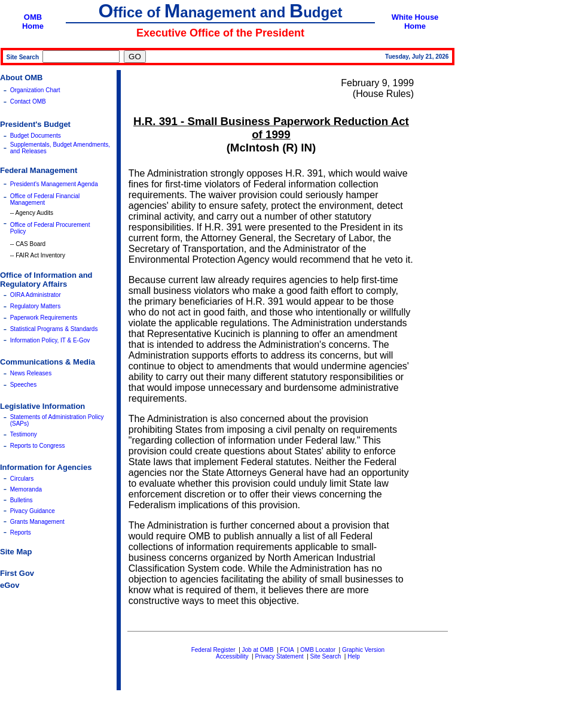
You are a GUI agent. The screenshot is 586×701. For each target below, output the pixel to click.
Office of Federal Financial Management (45, 199)
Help (353, 656)
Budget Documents (35, 135)
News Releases (30, 373)
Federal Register (213, 650)
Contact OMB (28, 101)
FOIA (287, 650)
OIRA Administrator (35, 295)
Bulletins (21, 500)
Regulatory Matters (35, 306)
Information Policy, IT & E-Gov (50, 340)
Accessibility (232, 656)
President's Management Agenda (54, 184)
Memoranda (26, 489)
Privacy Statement (279, 656)
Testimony (23, 434)
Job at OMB (258, 650)
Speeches (23, 384)
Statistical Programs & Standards (54, 329)
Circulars (21, 478)
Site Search (325, 656)
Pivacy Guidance (32, 511)
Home (33, 26)
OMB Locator (317, 650)
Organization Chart (35, 90)
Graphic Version (363, 650)
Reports (20, 532)
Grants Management (37, 521)
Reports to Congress (37, 445)
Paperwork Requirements (44, 317)
